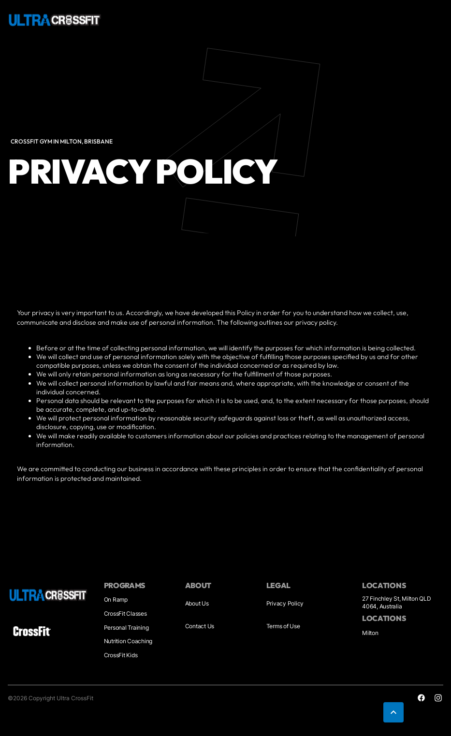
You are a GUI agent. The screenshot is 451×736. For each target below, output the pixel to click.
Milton (370, 632)
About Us (197, 603)
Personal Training (126, 627)
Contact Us (200, 626)
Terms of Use (283, 626)
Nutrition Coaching (128, 641)
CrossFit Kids (121, 655)
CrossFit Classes (125, 613)
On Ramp (116, 599)
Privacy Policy (285, 603)
